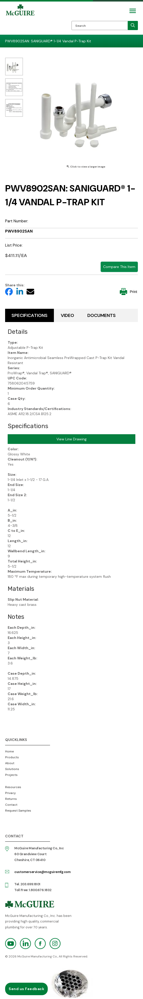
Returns (11, 799)
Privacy (10, 793)
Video (67, 315)
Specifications (29, 315)
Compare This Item (119, 266)
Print (128, 291)
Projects (11, 775)
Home (9, 751)
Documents (101, 315)
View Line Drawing (71, 439)
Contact (11, 805)
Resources (13, 787)
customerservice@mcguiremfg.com (42, 872)
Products (12, 757)
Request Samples (18, 811)
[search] (133, 25)
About (9, 763)
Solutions (12, 769)
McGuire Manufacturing (20, 19)
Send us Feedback (26, 989)
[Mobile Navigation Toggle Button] (132, 11)
